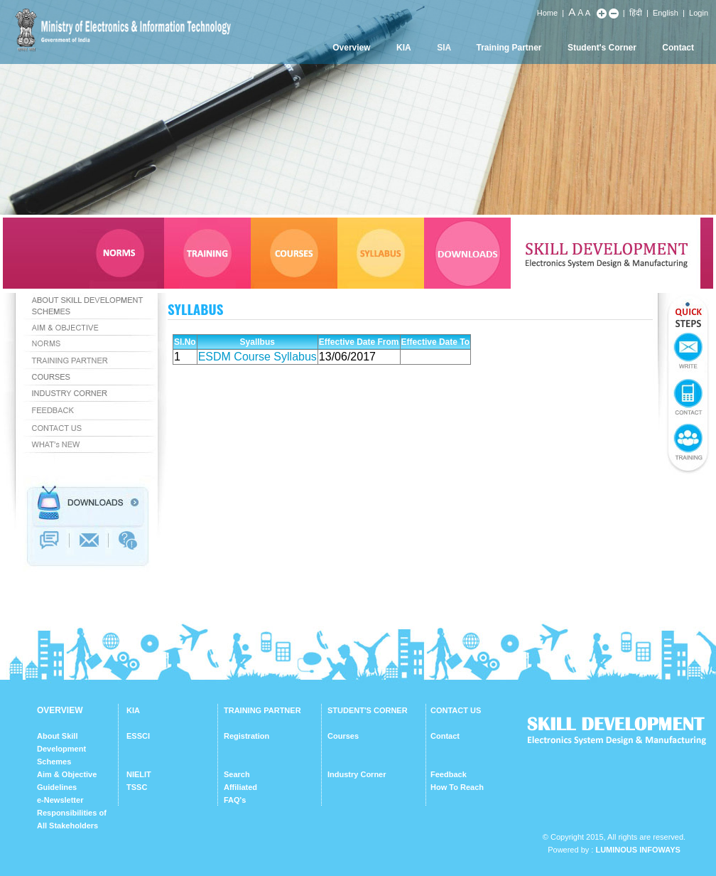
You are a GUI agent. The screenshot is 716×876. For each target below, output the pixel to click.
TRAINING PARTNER (262, 710)
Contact (678, 48)
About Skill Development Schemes (61, 749)
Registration (246, 736)
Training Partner (509, 48)
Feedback (448, 774)
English (665, 13)
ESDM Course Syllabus (257, 357)
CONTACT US (455, 710)
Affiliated (240, 787)
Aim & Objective (67, 774)
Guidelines (57, 787)
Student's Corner (602, 48)
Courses (343, 736)
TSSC (136, 787)
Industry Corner (356, 774)
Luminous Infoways (637, 849)
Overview (351, 48)
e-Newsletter (60, 800)
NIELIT (138, 774)
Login (698, 13)
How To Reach (457, 787)
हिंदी (635, 13)
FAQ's (235, 800)
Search (237, 774)
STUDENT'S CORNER (367, 710)
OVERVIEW (59, 710)
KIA (403, 48)
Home (547, 13)
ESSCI (138, 736)
